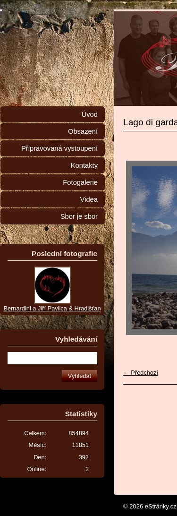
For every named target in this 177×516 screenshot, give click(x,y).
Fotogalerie (80, 182)
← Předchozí (140, 372)
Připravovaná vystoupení (59, 148)
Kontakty (84, 165)
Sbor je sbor (79, 216)
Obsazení (83, 131)
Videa (89, 199)
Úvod (90, 114)
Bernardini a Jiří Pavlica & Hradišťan (52, 308)
